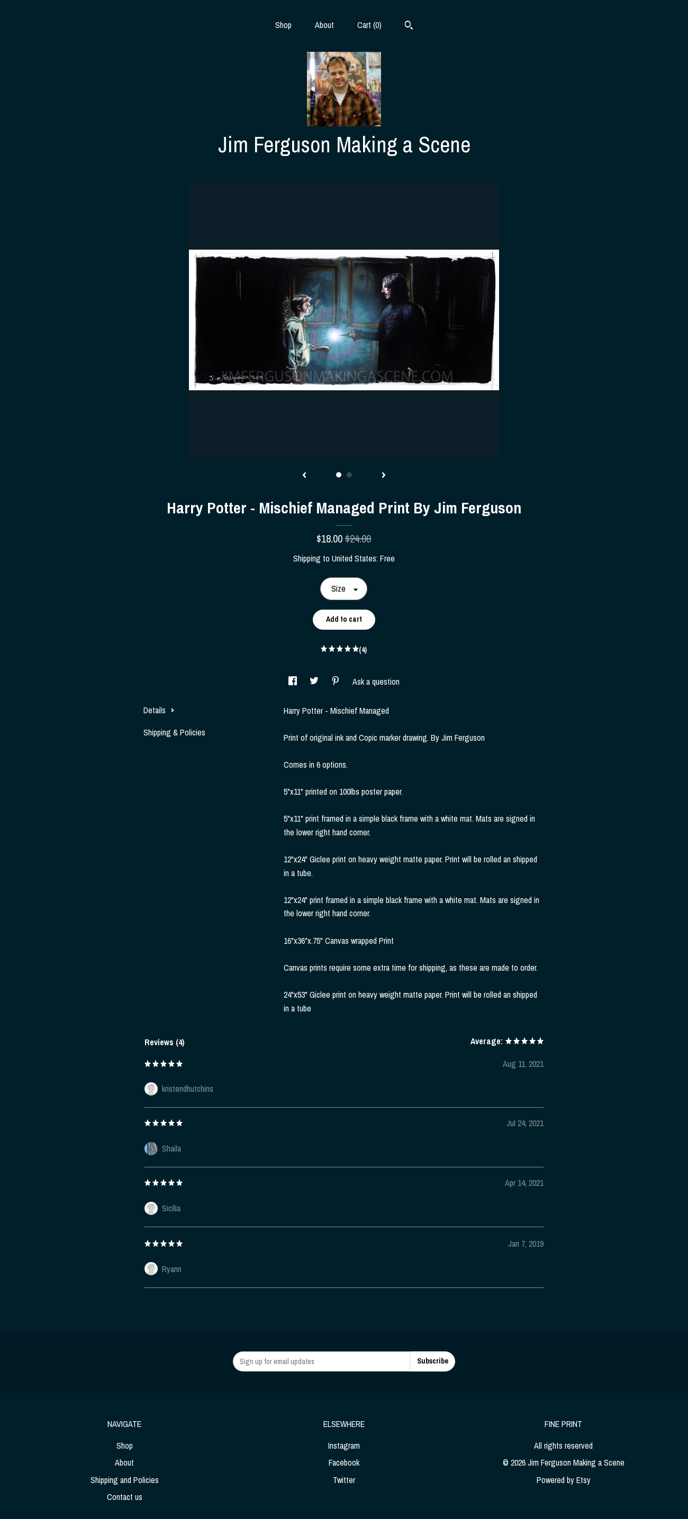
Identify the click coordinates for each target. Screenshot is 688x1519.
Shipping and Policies (124, 1480)
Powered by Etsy (564, 1480)
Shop (283, 25)
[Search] (409, 26)
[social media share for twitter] (315, 681)
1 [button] (338, 474)
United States (354, 558)
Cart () (369, 25)
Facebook (344, 1462)
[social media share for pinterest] (336, 681)
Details (159, 710)
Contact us (124, 1497)
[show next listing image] (383, 476)
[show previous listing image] (304, 476)
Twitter (344, 1480)
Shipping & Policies (174, 732)
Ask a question (376, 681)
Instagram (344, 1445)
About (324, 25)
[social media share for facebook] (293, 681)
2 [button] (349, 474)
